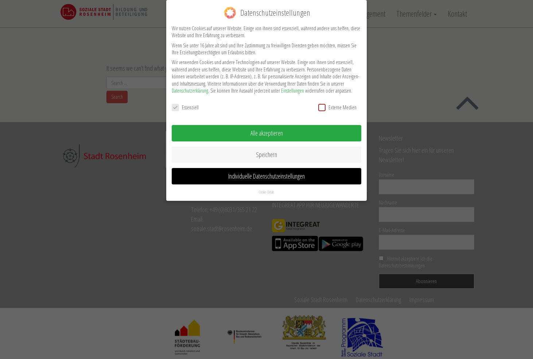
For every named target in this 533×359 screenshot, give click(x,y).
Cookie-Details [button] (266, 187)
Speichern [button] (266, 150)
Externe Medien (337, 103)
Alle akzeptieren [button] (266, 129)
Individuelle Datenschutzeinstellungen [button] (266, 172)
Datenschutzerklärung (190, 86)
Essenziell (185, 103)
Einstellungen (292, 86)
